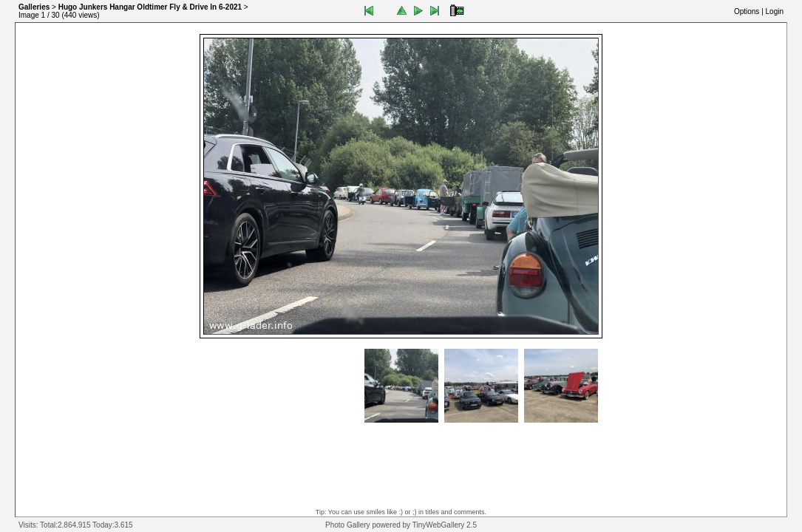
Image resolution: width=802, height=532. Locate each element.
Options (746, 11)
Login (775, 11)
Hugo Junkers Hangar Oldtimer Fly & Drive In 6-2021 (150, 7)
